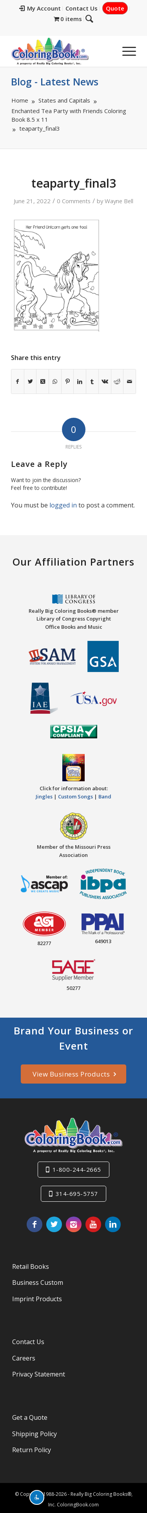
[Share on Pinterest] (68, 381)
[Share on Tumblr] (92, 381)
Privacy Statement (38, 1371)
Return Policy (31, 1447)
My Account (40, 8)
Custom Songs (75, 793)
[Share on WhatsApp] (55, 381)
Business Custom (37, 1279)
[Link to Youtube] (93, 1221)
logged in (63, 505)
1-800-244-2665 (77, 1166)
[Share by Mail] (129, 381)
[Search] (106, 51)
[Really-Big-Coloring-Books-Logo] (61, 51)
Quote (115, 8)
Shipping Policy (34, 1430)
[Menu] (125, 51)
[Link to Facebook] (34, 1221)
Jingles (44, 793)
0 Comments (74, 201)
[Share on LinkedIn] (80, 381)
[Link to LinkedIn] (113, 1221)
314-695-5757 (77, 1190)
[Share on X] (30, 381)
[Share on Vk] (105, 381)
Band (104, 793)
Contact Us (81, 8)
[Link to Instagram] (74, 1221)
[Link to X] (54, 1221)
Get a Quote (29, 1414)
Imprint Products (37, 1295)
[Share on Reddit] (117, 381)
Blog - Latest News (54, 81)
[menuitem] (40, 8)
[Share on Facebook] (17, 381)
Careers (23, 1355)
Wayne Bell (119, 201)
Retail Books (30, 1263)
